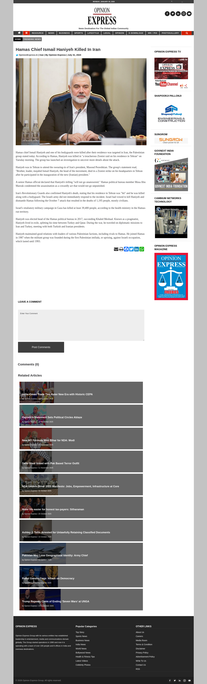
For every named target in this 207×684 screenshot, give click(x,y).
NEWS (51, 33)
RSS (138, 669)
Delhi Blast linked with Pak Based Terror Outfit (50, 463)
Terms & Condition (144, 644)
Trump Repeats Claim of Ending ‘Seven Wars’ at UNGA (55, 601)
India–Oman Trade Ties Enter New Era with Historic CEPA (57, 394)
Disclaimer (140, 648)
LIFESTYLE (93, 33)
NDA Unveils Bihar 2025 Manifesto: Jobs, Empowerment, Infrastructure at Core (70, 486)
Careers (139, 636)
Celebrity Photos (83, 665)
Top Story (80, 632)
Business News (82, 640)
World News (81, 648)
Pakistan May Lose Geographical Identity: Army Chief (55, 555)
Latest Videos (82, 661)
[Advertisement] (81, 276)
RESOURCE (38, 33)
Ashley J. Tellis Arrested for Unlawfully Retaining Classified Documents (66, 532)
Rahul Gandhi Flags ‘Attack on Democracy (48, 578)
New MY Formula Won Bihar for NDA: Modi (48, 440)
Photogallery (170, 33)
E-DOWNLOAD (136, 33)
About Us (140, 632)
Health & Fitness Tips (85, 657)
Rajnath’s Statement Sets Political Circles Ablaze (52, 417)
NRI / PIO (152, 33)
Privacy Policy (142, 652)
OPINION (119, 33)
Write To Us (141, 661)
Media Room (141, 640)
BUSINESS (64, 33)
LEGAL (107, 33)
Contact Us (141, 665)
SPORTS (78, 33)
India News (81, 644)
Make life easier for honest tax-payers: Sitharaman (53, 509)
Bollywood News (83, 652)
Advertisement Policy (145, 657)
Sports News (81, 636)
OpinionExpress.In (27, 55)
